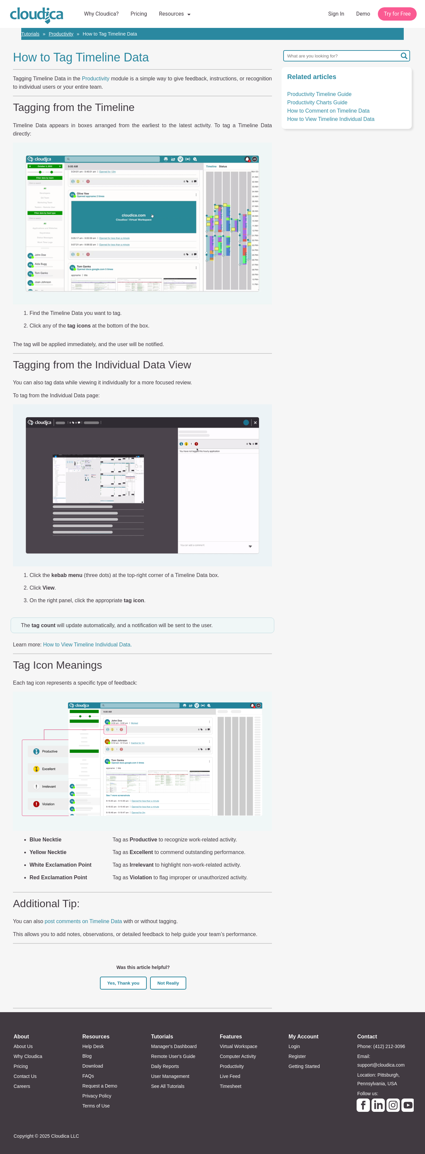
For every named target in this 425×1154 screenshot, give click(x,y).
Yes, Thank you (123, 983)
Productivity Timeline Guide (319, 94)
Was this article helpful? (143, 967)
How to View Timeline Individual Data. (88, 644)
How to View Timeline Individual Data (331, 119)
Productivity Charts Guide (317, 102)
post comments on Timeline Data (83, 921)
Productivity (61, 34)
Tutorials (30, 34)
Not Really (168, 983)
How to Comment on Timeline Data (328, 111)
